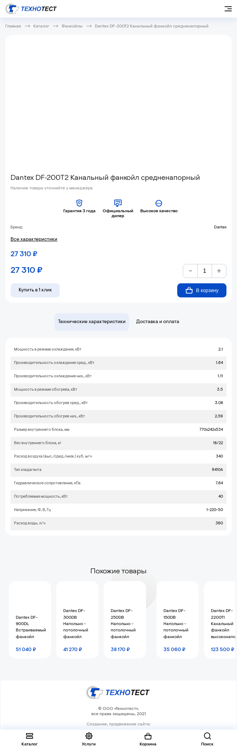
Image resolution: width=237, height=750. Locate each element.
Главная (13, 26)
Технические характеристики (92, 322)
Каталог (41, 26)
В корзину (202, 290)
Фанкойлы (72, 26)
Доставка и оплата (157, 322)
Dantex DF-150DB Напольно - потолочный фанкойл (176, 624)
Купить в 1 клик (35, 290)
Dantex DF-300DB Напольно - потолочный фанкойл (75, 624)
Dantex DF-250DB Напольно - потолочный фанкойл (123, 624)
